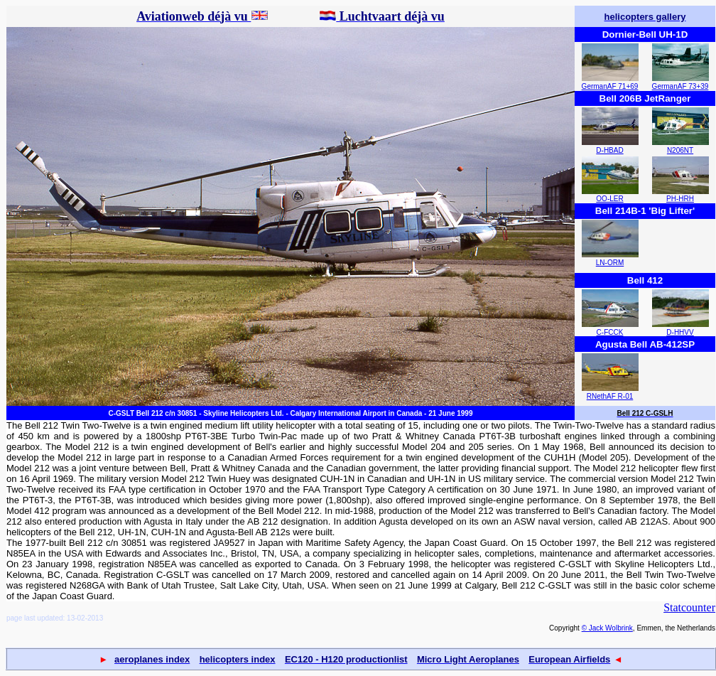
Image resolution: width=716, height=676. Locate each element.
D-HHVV (679, 332)
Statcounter (689, 607)
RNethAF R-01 (610, 396)
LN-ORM (610, 263)
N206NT (680, 150)
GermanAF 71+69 (610, 86)
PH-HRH (680, 199)
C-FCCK (610, 332)
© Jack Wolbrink (607, 628)
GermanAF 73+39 (680, 86)
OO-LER (609, 199)
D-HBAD (609, 150)
